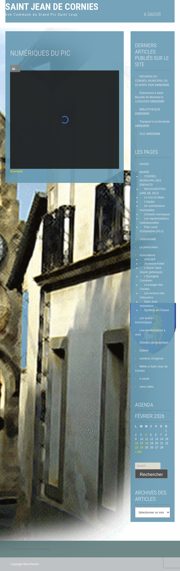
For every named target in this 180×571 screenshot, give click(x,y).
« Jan (138, 451)
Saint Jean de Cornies (51, 6)
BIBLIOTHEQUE (149, 109)
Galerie (144, 350)
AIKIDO (144, 164)
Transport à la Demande (154, 121)
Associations (147, 255)
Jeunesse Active (154, 263)
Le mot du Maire (154, 197)
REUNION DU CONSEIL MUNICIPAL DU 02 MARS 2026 (151, 81)
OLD (142, 133)
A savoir (152, 14)
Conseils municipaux (157, 214)
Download (16, 171)
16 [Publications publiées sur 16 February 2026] (136, 443)
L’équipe (149, 201)
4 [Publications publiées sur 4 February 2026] (146, 434)
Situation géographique (153, 342)
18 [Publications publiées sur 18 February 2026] (146, 443)
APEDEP (150, 259)
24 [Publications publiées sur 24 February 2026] (141, 447)
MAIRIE (144, 172)
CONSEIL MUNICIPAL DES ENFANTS (150, 180)
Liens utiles (146, 386)
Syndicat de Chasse (156, 310)
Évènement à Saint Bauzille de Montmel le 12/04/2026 (149, 97)
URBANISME (147, 239)
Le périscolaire (148, 247)
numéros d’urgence (151, 358)
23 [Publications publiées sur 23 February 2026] (136, 447)
